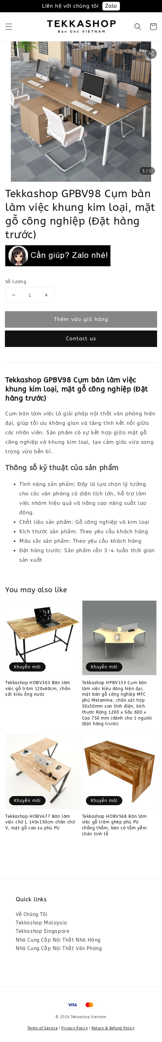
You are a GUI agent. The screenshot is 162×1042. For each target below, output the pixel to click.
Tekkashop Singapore (42, 931)
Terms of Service (42, 1028)
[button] (8, 26)
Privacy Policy (74, 1028)
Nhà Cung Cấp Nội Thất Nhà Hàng (58, 940)
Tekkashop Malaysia (41, 923)
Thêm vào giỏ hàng (81, 319)
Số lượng (15, 281)
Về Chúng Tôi (31, 914)
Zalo (111, 6)
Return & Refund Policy (113, 1028)
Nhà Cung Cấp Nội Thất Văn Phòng (59, 948)
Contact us (81, 338)
